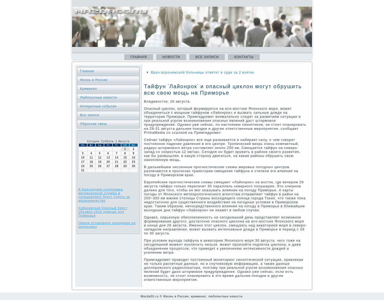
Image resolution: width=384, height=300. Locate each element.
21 (116, 161)
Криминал (88, 89)
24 (83, 166)
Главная (138, 57)
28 (116, 166)
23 (133, 161)
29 (125, 166)
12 (100, 157)
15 (125, 157)
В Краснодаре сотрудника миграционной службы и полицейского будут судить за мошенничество (104, 195)
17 (83, 161)
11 (91, 157)
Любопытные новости (98, 97)
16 (133, 157)
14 (116, 157)
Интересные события (98, 106)
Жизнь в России (93, 80)
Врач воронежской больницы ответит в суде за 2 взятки (202, 72)
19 (100, 161)
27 (108, 166)
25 (91, 166)
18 (91, 161)
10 (83, 157)
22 (125, 161)
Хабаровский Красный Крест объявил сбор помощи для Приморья (102, 211)
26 (100, 166)
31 (83, 170)
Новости (171, 57)
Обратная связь (93, 124)
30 (133, 166)
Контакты (244, 57)
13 (108, 157)
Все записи (207, 57)
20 (108, 161)
